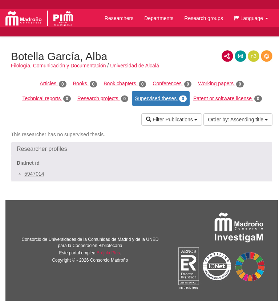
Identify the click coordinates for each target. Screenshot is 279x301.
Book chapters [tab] (125, 84)
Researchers (119, 18)
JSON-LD (240, 56)
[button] (251, 18)
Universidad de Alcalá (134, 66)
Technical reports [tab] (46, 98)
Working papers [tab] (220, 84)
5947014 (34, 174)
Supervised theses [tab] (161, 98)
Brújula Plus (108, 252)
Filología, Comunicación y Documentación (58, 66)
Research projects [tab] (102, 98)
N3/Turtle (253, 56)
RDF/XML (227, 56)
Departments (158, 18)
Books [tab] (85, 84)
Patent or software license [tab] (227, 98)
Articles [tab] (53, 84)
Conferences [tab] (172, 84)
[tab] (141, 149)
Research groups (203, 18)
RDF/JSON (266, 56)
